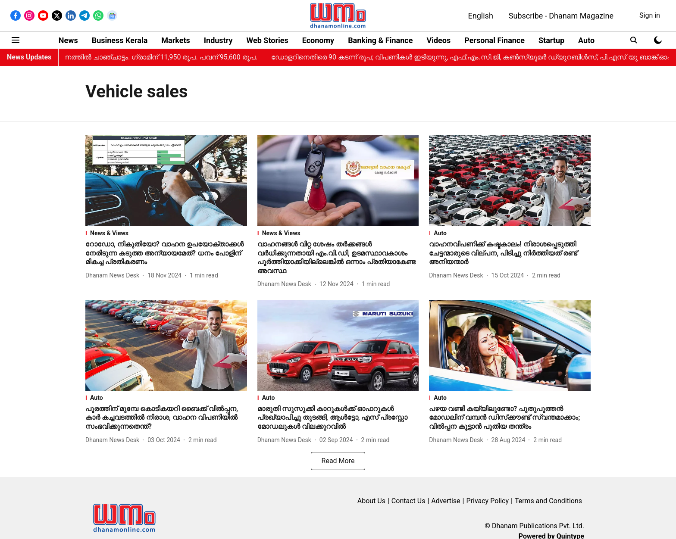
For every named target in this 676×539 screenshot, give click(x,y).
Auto (586, 40)
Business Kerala (120, 40)
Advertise (445, 501)
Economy (318, 40)
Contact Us (408, 501)
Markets (175, 40)
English (480, 15)
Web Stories (267, 40)
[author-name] (114, 275)
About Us (371, 501)
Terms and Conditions (548, 501)
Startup (551, 40)
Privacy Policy (487, 501)
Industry (218, 40)
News (68, 40)
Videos (438, 40)
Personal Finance (494, 40)
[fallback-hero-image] (166, 180)
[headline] (166, 253)
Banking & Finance (380, 40)
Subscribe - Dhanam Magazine (561, 15)
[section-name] (166, 233)
